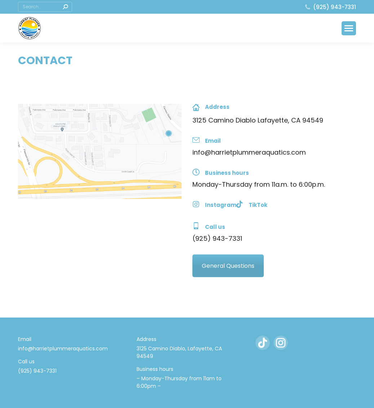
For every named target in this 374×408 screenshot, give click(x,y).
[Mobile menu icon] (349, 28)
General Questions (228, 266)
